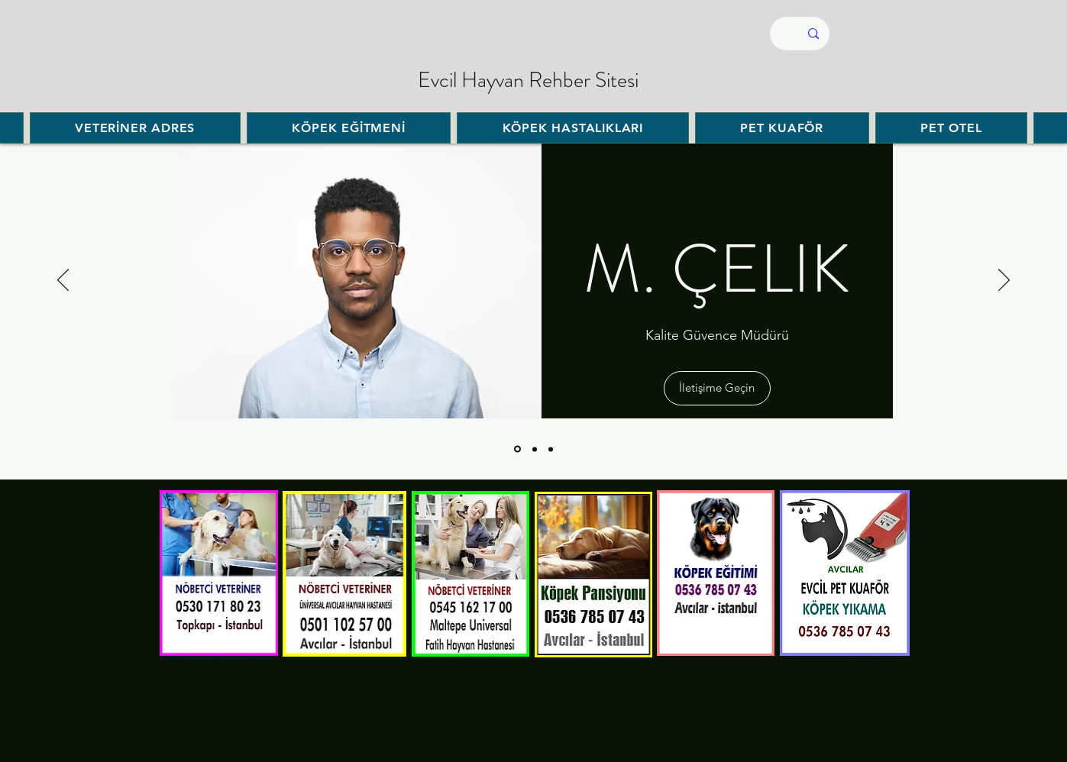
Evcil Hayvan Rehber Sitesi (528, 80)
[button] (717, 388)
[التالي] (1004, 281)
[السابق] (63, 281)
